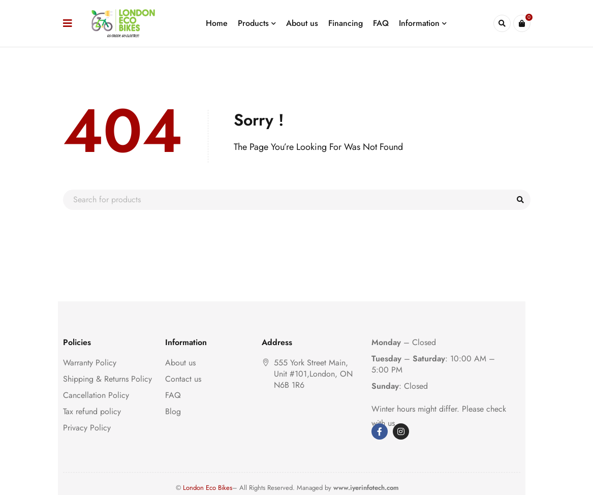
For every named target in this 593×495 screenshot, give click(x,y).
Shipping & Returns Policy (107, 379)
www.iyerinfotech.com (366, 487)
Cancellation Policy (96, 395)
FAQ (173, 395)
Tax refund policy (92, 411)
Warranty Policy (89, 362)
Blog (173, 411)
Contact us (183, 379)
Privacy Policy (87, 428)
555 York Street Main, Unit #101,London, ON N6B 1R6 (313, 374)
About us (180, 362)
